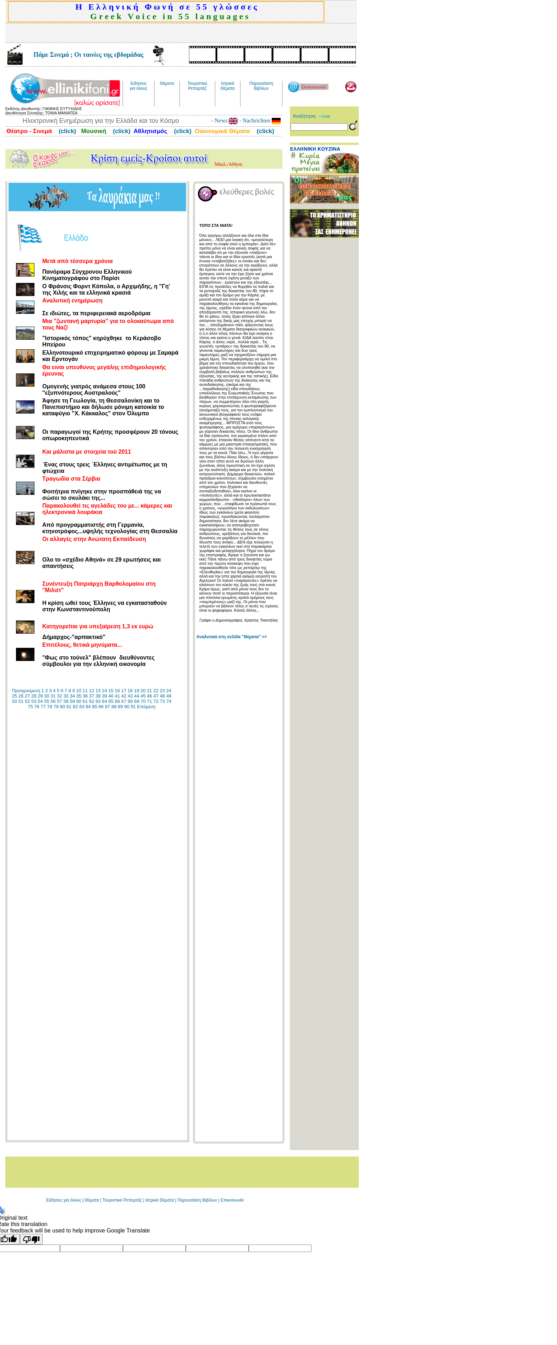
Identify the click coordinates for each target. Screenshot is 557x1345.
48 (162, 696)
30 (46, 696)
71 (149, 701)
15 (110, 690)
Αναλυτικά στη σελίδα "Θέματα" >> (231, 636)
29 (40, 696)
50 (14, 701)
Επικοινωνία (232, 1200)
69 (136, 701)
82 (75, 706)
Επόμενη (146, 706)
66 (117, 701)
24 (168, 690)
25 (14, 696)
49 (168, 696)
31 (52, 696)
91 (133, 706)
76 (36, 706)
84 (88, 706)
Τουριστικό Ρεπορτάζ (122, 1200)
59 (72, 701)
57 (59, 701)
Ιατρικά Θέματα (159, 1200)
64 (104, 701)
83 (81, 706)
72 (155, 701)
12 (91, 690)
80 (62, 706)
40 (110, 696)
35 (78, 696)
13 (98, 690)
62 (91, 701)
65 (110, 701)
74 (168, 701)
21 (149, 690)
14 (104, 690)
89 (120, 706)
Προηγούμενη (26, 690)
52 (27, 701)
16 (117, 690)
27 (27, 696)
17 (123, 690)
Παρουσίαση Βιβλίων (197, 1200)
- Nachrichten (259, 120)
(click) (66, 131)
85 (94, 706)
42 (123, 696)
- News (224, 120)
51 (20, 701)
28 (33, 696)
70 (143, 701)
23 (162, 690)
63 (98, 701)
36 (85, 696)
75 (30, 706)
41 (117, 696)
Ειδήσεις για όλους (63, 1200)
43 (130, 696)
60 (78, 701)
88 (113, 706)
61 (85, 701)
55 (46, 701)
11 (84, 690)
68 (130, 701)
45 (143, 696)
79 (56, 706)
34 (72, 696)
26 (20, 696)
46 (149, 696)
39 (104, 696)
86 (100, 706)
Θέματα (92, 1200)
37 (91, 696)
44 (136, 696)
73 (162, 701)
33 (65, 696)
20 (142, 690)
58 (65, 701)
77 (42, 706)
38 (98, 696)
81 (68, 706)
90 (126, 706)
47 (155, 696)
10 (78, 690)
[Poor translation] (31, 1239)
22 (155, 690)
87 (107, 706)
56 (52, 701)
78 (49, 706)
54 (40, 701)
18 (130, 690)
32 (59, 696)
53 (33, 701)
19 (136, 690)
